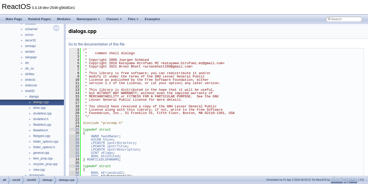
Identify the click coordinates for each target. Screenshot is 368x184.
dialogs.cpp (41, 102)
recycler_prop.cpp (45, 164)
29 (74, 143)
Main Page (14, 19)
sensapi (30, 46)
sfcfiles (29, 74)
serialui (30, 51)
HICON (96, 139)
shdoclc (30, 80)
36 (74, 166)
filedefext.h (40, 130)
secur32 (30, 40)
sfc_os (29, 68)
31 (74, 149)
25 (74, 129)
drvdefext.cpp (42, 113)
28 (74, 139)
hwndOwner (110, 136)
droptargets (37, 175)
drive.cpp (39, 108)
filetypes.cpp (41, 136)
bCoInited (110, 156)
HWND (95, 136)
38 (74, 172)
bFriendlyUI (112, 172)
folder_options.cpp (45, 141)
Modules (64, 19)
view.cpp (39, 169)
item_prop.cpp (43, 158)
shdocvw (31, 85)
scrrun (29, 35)
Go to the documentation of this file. (96, 44)
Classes (114, 19)
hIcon (108, 139)
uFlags (107, 153)
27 (74, 136)
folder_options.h (44, 147)
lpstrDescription (123, 149)
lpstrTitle (117, 146)
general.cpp (41, 153)
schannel (31, 29)
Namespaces (88, 19)
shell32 (30, 91)
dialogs (34, 96)
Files (133, 19)
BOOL (95, 156)
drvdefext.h (40, 119)
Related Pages (39, 19)
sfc (27, 63)
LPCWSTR (98, 143)
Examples (152, 19)
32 (74, 153)
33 (74, 156)
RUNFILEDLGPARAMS (103, 159)
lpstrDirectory (121, 143)
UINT (95, 153)
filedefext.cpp (42, 124)
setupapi (31, 57)
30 (74, 146)
